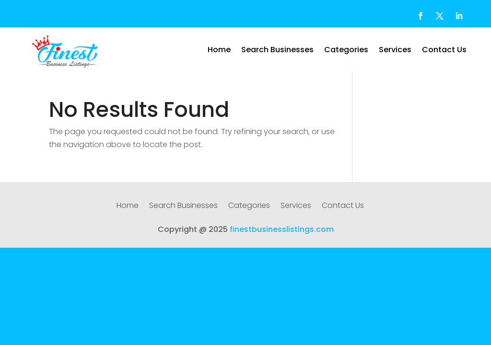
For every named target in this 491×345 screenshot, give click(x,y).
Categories (346, 50)
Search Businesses (277, 50)
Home (219, 50)
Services (395, 50)
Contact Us (444, 50)
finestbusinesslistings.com (282, 229)
